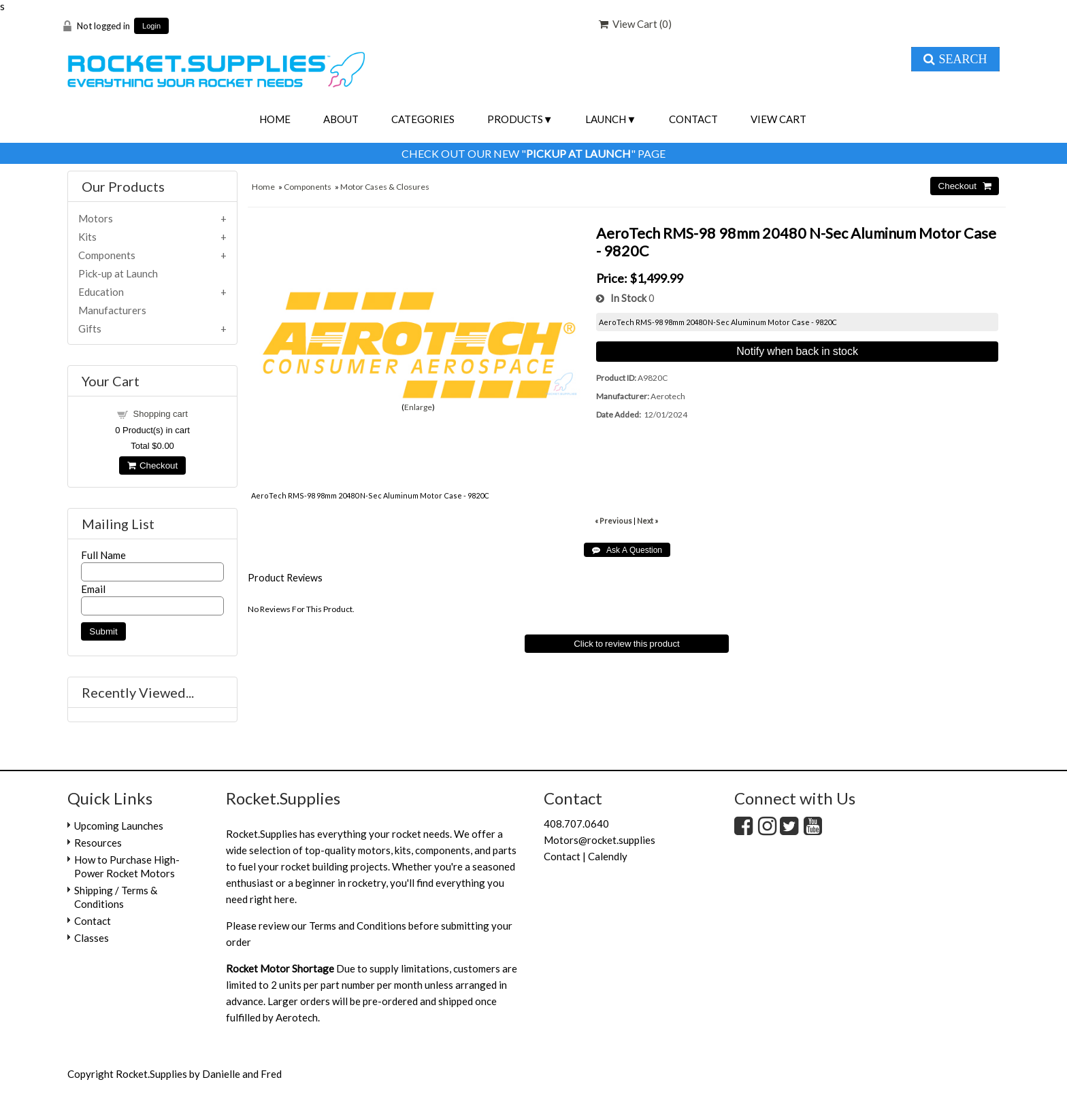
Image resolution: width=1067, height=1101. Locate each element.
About (341, 119)
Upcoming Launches (118, 825)
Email (93, 589)
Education (101, 292)
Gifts (89, 328)
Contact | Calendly (585, 856)
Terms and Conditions (357, 925)
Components (307, 187)
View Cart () (635, 24)
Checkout (152, 465)
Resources (98, 842)
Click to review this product (627, 643)
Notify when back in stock (797, 350)
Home (275, 119)
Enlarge (418, 407)
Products (515, 119)
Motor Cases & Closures (384, 187)
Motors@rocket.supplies (599, 840)
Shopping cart (160, 414)
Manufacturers (112, 310)
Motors (95, 218)
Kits (87, 237)
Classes (91, 938)
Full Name (103, 555)
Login (151, 26)
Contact (693, 119)
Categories (423, 119)
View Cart (778, 119)
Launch (605, 119)
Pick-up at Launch (118, 273)
